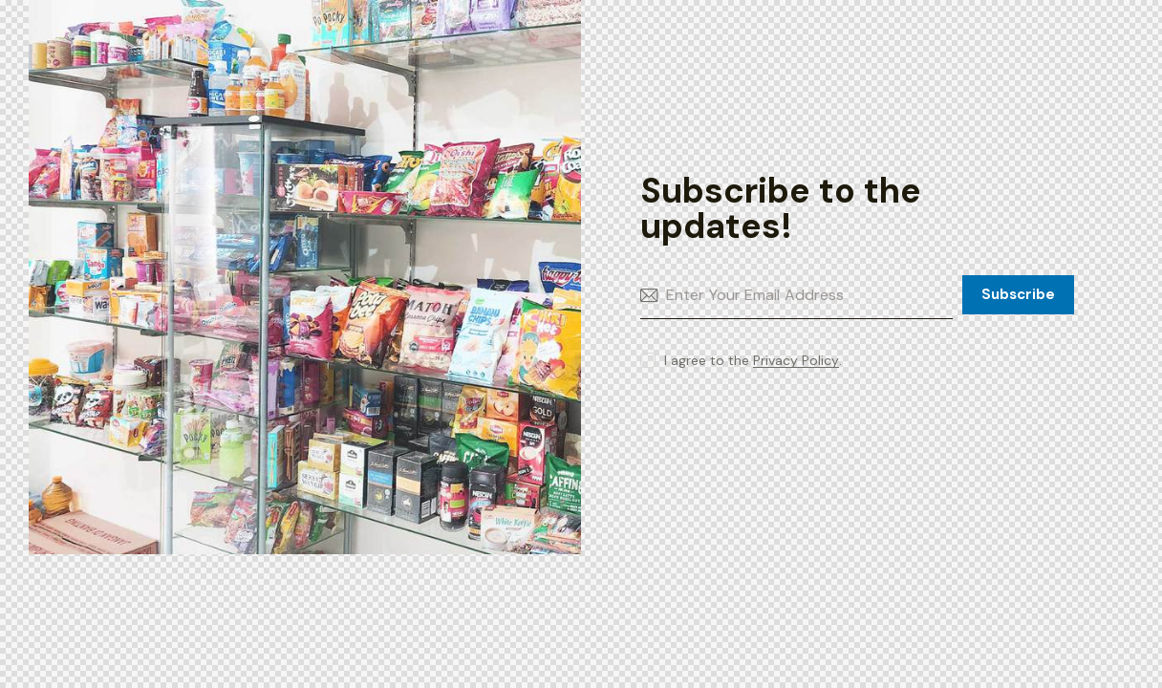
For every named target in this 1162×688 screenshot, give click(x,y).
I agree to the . (753, 360)
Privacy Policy (796, 361)
